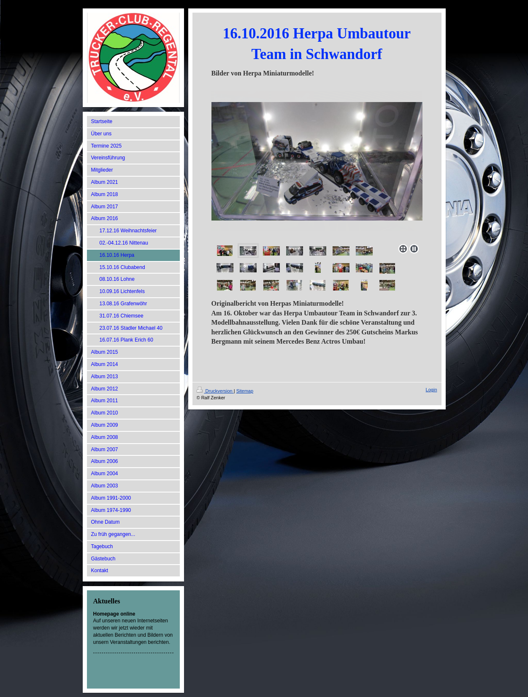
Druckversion (215, 390)
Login (431, 389)
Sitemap (244, 390)
